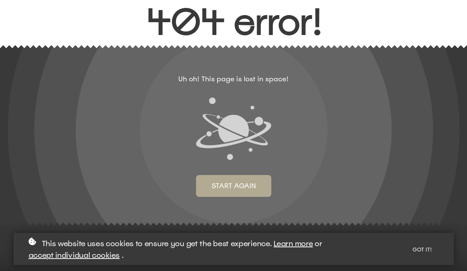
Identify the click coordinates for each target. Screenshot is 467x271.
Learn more (293, 243)
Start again (233, 185)
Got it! (422, 249)
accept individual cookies (74, 255)
